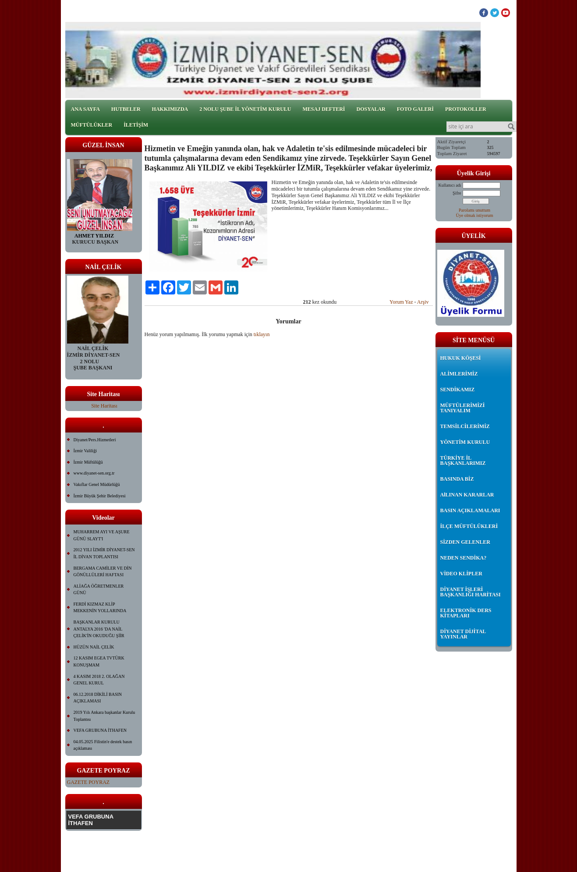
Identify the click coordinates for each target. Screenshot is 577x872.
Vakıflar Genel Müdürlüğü (97, 484)
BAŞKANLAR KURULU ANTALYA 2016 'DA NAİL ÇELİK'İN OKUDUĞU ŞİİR (99, 629)
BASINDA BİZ (457, 479)
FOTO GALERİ (415, 109)
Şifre (457, 193)
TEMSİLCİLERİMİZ (465, 426)
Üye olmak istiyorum (474, 215)
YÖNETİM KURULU (465, 442)
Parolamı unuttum (474, 210)
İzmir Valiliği (85, 450)
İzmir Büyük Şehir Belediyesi (100, 495)
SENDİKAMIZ (457, 389)
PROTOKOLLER (465, 109)
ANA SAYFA (85, 109)
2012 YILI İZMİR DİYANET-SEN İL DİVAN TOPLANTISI (104, 553)
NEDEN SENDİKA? (463, 558)
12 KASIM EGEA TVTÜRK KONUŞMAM (99, 661)
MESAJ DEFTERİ (323, 109)
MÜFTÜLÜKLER (92, 125)
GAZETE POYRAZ (88, 782)
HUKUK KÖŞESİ (460, 358)
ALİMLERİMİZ (459, 374)
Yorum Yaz (401, 302)
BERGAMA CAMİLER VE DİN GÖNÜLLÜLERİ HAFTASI (103, 572)
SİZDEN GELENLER (465, 542)
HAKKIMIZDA (170, 109)
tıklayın (262, 334)
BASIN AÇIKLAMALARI (470, 510)
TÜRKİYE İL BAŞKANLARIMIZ (463, 460)
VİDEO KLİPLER (461, 574)
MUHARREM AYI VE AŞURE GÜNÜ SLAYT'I (102, 535)
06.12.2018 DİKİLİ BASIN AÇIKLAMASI (98, 698)
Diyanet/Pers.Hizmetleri (95, 439)
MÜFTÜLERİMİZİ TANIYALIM (462, 408)
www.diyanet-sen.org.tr (94, 473)
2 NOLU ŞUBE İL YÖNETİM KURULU (245, 109)
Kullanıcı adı (450, 185)
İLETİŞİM (136, 125)
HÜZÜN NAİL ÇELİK (94, 647)
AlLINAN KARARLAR (467, 495)
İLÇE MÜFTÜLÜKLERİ (469, 526)
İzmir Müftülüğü (88, 462)
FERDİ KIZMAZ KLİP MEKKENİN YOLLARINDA (100, 607)
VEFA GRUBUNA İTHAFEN (100, 730)
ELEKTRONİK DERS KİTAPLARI (466, 613)
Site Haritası (104, 406)
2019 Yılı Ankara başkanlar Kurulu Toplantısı (104, 716)
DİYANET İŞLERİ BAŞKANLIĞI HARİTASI (470, 592)
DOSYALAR (371, 109)
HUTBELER (126, 109)
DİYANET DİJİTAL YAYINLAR (463, 634)
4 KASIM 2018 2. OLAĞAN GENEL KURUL (99, 680)
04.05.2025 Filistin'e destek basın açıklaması (103, 745)
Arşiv (423, 302)
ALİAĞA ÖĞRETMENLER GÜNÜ (99, 590)
